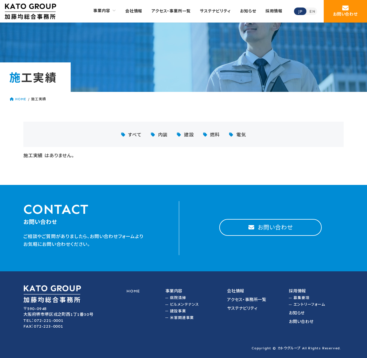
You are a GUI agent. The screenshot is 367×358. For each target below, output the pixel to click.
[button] (345, 11)
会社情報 (235, 291)
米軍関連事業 (182, 318)
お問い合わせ (301, 321)
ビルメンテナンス (184, 304)
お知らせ (297, 313)
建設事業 (178, 311)
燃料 (215, 135)
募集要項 (301, 298)
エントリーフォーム (309, 304)
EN (312, 11)
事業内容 (173, 291)
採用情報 (297, 291)
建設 (189, 135)
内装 (163, 135)
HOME (133, 291)
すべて (134, 135)
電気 (241, 135)
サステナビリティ (242, 308)
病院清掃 (178, 298)
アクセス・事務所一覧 (246, 299)
